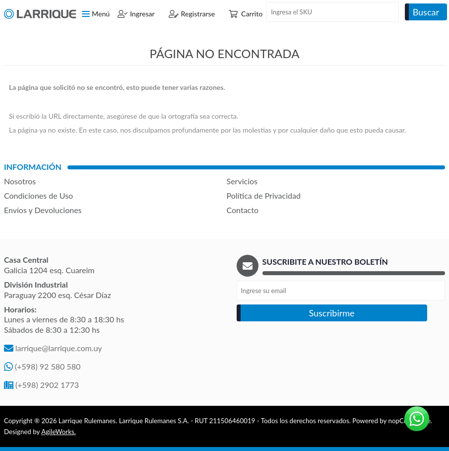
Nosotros (20, 181)
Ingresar (142, 13)
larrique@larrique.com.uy (58, 348)
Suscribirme (331, 312)
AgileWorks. (58, 432)
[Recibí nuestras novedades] (341, 291)
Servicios (242, 181)
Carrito (251, 13)
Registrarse (198, 13)
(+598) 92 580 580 (47, 366)
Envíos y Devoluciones (43, 210)
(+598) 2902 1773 (47, 384)
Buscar (426, 11)
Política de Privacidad (264, 195)
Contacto (243, 210)
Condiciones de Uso (38, 195)
